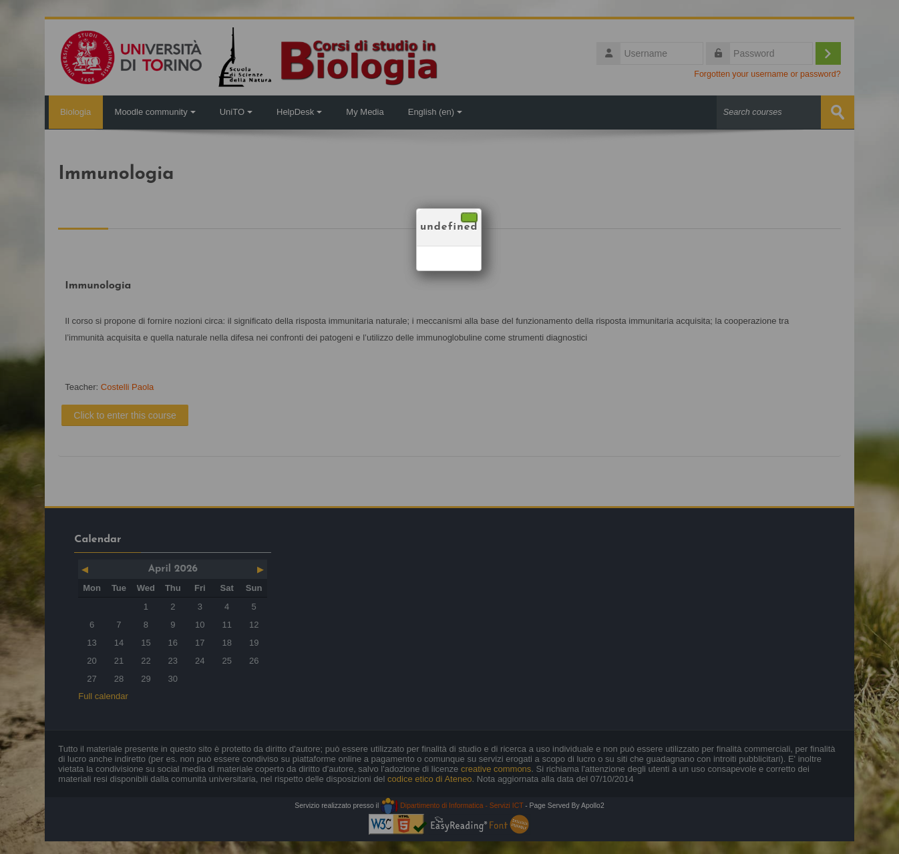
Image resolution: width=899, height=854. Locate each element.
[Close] (469, 217)
